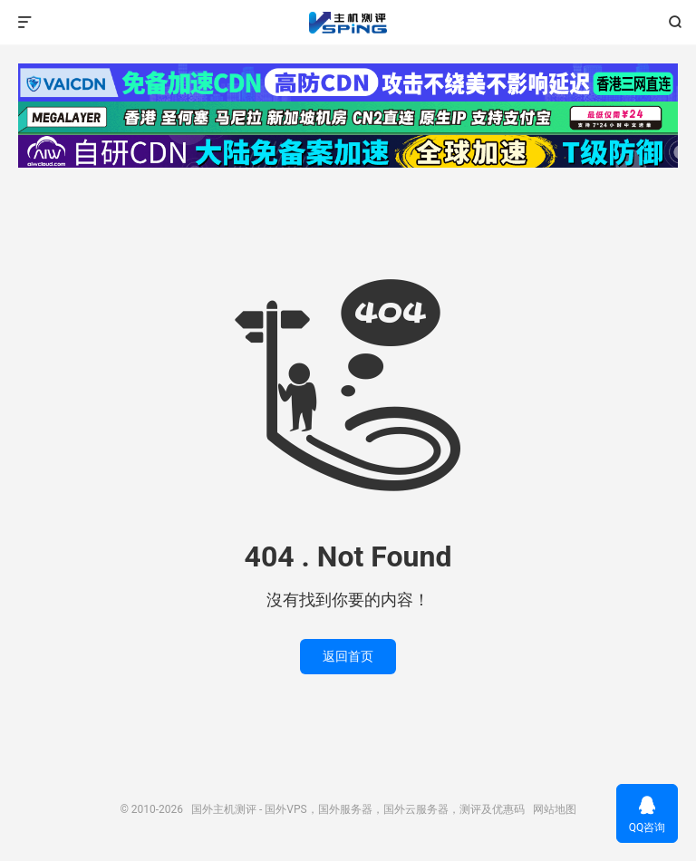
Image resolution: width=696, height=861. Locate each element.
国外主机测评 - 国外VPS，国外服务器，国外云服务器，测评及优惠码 (348, 23)
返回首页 (348, 656)
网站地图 (554, 809)
